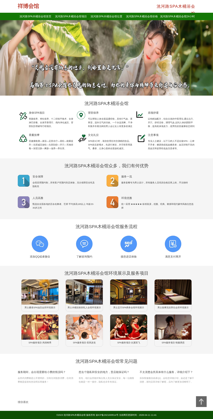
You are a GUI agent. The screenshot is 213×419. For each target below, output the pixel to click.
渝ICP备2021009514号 (107, 415)
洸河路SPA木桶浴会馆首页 (35, 16)
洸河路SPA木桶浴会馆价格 (142, 16)
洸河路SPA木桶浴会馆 (75, 415)
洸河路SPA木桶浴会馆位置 (106, 16)
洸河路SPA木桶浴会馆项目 (71, 16)
